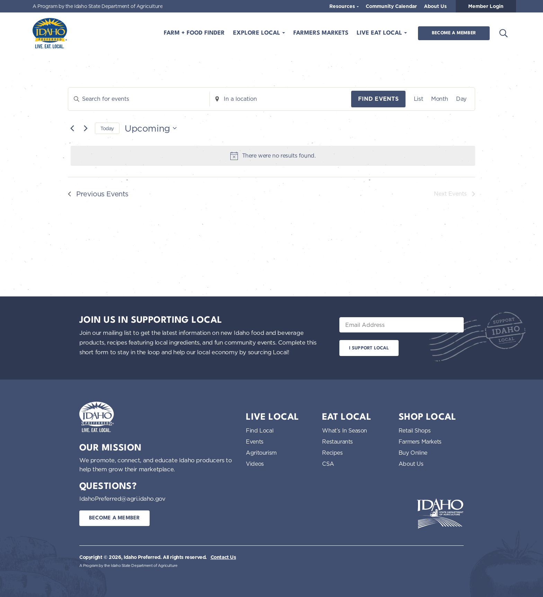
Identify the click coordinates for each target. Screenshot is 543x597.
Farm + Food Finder (194, 33)
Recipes (332, 452)
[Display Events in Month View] (439, 99)
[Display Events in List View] (418, 99)
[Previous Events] (72, 128)
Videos (255, 463)
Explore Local (257, 33)
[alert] (273, 156)
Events (255, 441)
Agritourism (261, 452)
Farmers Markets (320, 33)
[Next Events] (85, 128)
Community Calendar (391, 6)
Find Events (378, 99)
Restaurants (337, 441)
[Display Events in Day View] (461, 99)
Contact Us (223, 557)
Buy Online (413, 452)
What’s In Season (344, 430)
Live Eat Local (380, 33)
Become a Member (454, 33)
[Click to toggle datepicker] (151, 128)
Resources (342, 6)
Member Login (486, 6)
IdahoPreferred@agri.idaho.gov (122, 498)
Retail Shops (415, 430)
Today (107, 128)
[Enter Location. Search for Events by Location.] (280, 99)
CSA (328, 463)
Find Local (259, 430)
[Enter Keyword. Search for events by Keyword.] (139, 99)
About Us (435, 6)
